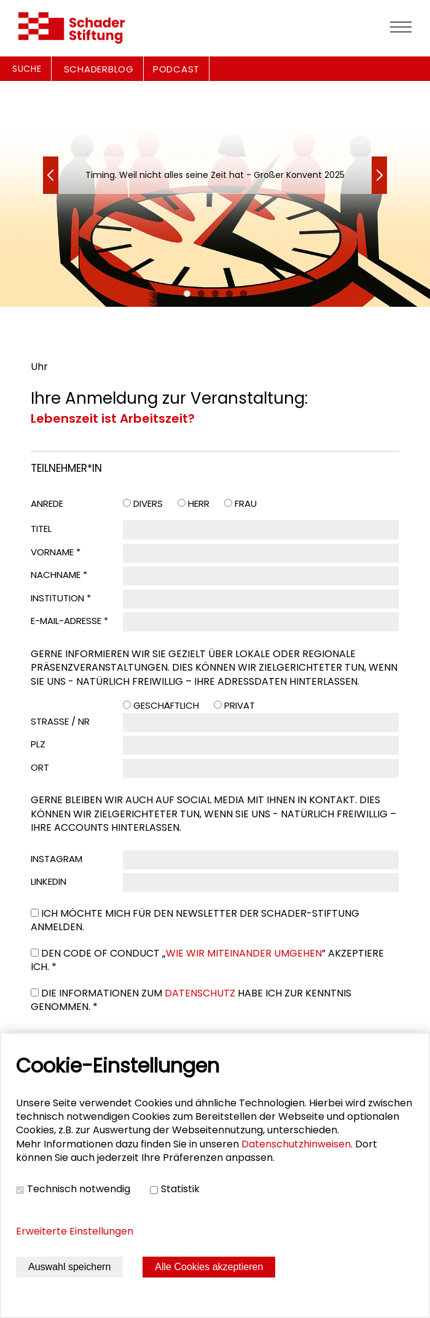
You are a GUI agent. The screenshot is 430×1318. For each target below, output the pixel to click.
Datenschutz (200, 993)
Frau (246, 503)
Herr (198, 503)
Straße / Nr (60, 721)
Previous (379, 175)
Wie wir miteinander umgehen (244, 953)
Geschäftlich (166, 705)
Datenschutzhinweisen (296, 1144)
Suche (27, 69)
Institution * (61, 598)
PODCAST (176, 69)
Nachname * (59, 574)
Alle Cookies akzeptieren (209, 1267)
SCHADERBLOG (99, 69)
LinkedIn (48, 881)
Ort (40, 767)
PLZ (38, 744)
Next (50, 175)
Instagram (56, 858)
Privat (239, 705)
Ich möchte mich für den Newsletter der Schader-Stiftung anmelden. (195, 920)
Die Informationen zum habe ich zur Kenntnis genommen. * (191, 1000)
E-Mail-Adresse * (69, 620)
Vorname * (55, 551)
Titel (41, 528)
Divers (148, 503)
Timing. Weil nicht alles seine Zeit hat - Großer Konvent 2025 (215, 175)
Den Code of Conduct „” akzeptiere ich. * (207, 960)
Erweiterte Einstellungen (74, 1231)
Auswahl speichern (69, 1267)
